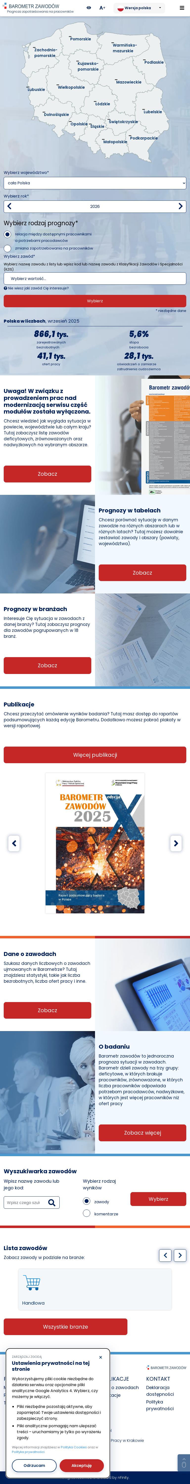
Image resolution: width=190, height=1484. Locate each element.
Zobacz (47, 473)
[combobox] (95, 278)
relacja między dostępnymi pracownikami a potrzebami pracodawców (53, 237)
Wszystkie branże (65, 1326)
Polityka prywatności (28, 1452)
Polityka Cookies (74, 1447)
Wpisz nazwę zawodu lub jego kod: (31, 1184)
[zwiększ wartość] (181, 206)
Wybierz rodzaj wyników (99, 1184)
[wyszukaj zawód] (32, 1202)
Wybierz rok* (16, 196)
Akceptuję (81, 1465)
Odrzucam (34, 1465)
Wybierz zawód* (19, 256)
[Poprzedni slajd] (14, 843)
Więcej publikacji (95, 754)
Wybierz (95, 301)
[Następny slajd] (176, 843)
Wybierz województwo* (26, 172)
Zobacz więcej (142, 1132)
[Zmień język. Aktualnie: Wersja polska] (139, 8)
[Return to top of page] (184, 1463)
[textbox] (86, 279)
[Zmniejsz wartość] (9, 206)
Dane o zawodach (119, 1387)
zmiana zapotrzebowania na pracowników (54, 248)
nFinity (123, 1477)
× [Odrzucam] (100, 1357)
